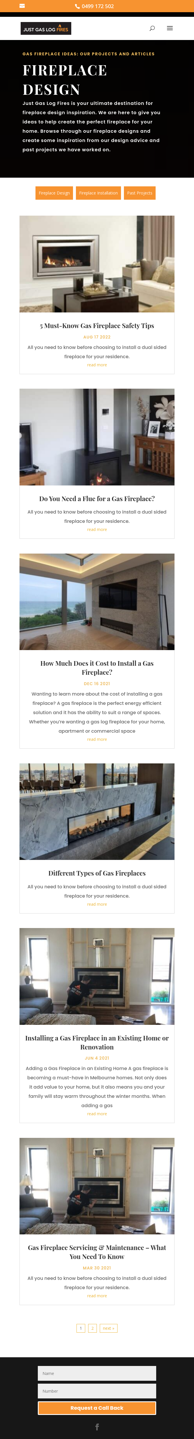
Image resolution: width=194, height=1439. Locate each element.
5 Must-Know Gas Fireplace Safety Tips (97, 323)
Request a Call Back (97, 1406)
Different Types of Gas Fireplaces (97, 871)
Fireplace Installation (98, 193)
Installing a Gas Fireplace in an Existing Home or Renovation (97, 1040)
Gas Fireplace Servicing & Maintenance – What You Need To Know (97, 1250)
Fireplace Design (54, 193)
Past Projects (139, 193)
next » (108, 1326)
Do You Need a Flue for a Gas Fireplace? (97, 496)
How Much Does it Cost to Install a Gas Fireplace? (97, 666)
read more (97, 363)
